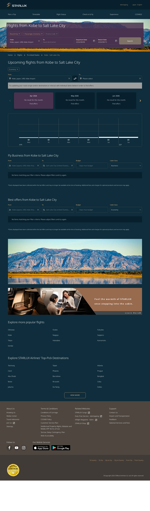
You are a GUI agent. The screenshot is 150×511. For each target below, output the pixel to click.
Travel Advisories (13, 419)
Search (130, 41)
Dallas (99, 387)
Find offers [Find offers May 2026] (75, 104)
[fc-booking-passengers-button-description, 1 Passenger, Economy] (31, 34)
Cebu (99, 381)
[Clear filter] (38, 165)
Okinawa (11, 330)
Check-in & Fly (88, 14)
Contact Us (113, 412)
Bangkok (100, 376)
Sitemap (10, 426)
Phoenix (56, 371)
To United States (33, 55)
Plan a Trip (12, 14)
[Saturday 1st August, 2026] (108, 137)
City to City (108, 460)
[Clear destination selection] (140, 78)
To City (101, 460)
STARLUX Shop (82, 423)
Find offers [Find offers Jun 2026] (116, 104)
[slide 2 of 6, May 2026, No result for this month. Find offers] (75, 101)
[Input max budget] (92, 165)
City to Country (119, 460)
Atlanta (100, 365)
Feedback (112, 419)
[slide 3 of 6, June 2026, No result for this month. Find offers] (116, 101)
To (44, 40)
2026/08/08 (80, 42)
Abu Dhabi (12, 376)
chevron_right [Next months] (140, 101)
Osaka (55, 330)
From (12, 40)
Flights (19, 55)
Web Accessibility (47, 436)
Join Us (11, 423)
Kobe (10, 335)
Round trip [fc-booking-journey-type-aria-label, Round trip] (14, 34)
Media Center (12, 416)
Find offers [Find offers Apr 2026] (34, 104)
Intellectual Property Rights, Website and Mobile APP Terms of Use (56, 427)
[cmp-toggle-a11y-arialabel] (75, 78)
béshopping (124, 5)
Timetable (36, 14)
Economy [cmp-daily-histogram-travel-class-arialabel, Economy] (12, 69)
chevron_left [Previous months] (10, 101)
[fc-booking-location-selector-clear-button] (39, 40)
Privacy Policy (46, 416)
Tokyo (10, 340)
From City (129, 460)
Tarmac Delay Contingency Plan (53, 432)
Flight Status (61, 14)
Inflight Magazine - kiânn (86, 419)
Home (10, 55)
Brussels (56, 381)
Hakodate (56, 340)
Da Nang (56, 387)
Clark (10, 371)
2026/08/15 (102, 42)
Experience (114, 14)
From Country (139, 460)
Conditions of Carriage (49, 412)
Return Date (102, 40)
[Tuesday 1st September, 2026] (128, 137)
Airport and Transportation (119, 416)
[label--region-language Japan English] (137, 4)
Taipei (55, 365)
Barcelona (56, 376)
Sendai (10, 346)
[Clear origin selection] (69, 78)
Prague (100, 371)
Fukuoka (100, 330)
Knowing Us (11, 412)
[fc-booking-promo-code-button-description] (50, 34)
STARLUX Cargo (82, 412)
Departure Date (81, 40)
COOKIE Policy (46, 419)
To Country (93, 460)
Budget (78, 161)
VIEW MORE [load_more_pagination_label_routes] (75, 395)
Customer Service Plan (49, 423)
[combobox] (24, 42)
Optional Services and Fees (119, 423)
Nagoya (55, 335)
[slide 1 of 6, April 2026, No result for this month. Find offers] (33, 101)
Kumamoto (101, 340)
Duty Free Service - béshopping (88, 416)
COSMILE (138, 14)
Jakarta (10, 387)
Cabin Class (114, 161)
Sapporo (100, 335)
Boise (10, 381)
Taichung (11, 365)
